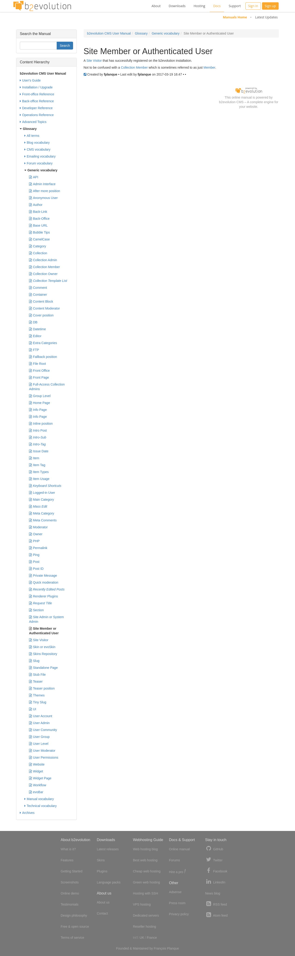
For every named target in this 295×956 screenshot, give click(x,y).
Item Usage (39, 479)
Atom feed (216, 914)
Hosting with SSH (145, 893)
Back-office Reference (37, 101)
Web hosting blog (145, 849)
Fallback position (43, 356)
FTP (34, 350)
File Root (37, 363)
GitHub (214, 848)
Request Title (40, 603)
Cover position (41, 315)
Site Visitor (94, 60)
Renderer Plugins (43, 596)
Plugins (102, 871)
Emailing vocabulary (40, 156)
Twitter (214, 859)
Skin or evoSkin (42, 647)
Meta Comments (43, 520)
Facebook (216, 870)
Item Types (39, 472)
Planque (173, 948)
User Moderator (42, 750)
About (156, 6)
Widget (36, 771)
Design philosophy (74, 915)
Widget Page (40, 778)
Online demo (70, 893)
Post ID (36, 568)
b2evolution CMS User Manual (109, 33)
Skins (101, 860)
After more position (44, 191)
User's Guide (30, 80)
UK (142, 937)
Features (67, 860)
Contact (102, 913)
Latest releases (108, 849)
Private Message (43, 575)
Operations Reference (37, 115)
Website (36, 764)
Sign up (270, 6)
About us (103, 902)
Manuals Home (235, 17)
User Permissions (43, 757)
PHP (34, 541)
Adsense (175, 892)
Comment (38, 287)
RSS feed (216, 903)
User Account (40, 716)
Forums (174, 860)
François (160, 948)
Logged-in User (42, 492)
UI (32, 709)
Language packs (109, 882)
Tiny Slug (37, 702)
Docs (217, 6)
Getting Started (71, 871)
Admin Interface (42, 184)
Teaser (36, 681)
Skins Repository (43, 654)
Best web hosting (145, 860)
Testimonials (69, 904)
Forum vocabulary (38, 163)
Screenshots (70, 882)
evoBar (36, 792)
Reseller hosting (144, 926)
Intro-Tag (37, 444)
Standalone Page (43, 667)
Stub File (37, 674)
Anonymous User (43, 198)
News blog (212, 893)
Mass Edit (38, 506)
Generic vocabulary (166, 33)
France (152, 937)
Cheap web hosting (147, 871)
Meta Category (41, 513)
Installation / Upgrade (36, 87)
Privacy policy (179, 914)
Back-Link (38, 211)
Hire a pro (177, 871)
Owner (35, 534)
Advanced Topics (33, 122)
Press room (177, 903)
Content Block (41, 301)
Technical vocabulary (40, 806)
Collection (38, 253)
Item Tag (37, 465)
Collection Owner (43, 274)
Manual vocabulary (39, 799)
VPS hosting (142, 904)
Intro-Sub (37, 437)
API (33, 177)
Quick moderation (43, 582)
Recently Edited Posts (47, 589)
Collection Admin (43, 260)
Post (34, 561)
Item (34, 458)
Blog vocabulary (37, 142)
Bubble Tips (39, 232)
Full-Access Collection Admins (47, 386)
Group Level (39, 396)
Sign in (253, 6)
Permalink (38, 548)
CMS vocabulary (37, 149)
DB (33, 322)
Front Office (39, 370)
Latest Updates (266, 17)
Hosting (199, 6)
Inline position (41, 423)
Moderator (38, 527)
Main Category (41, 499)
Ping (34, 555)
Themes (37, 695)
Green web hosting (146, 882)
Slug (34, 660)
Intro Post (38, 430)
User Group (39, 736)
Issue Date (38, 451)
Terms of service (72, 937)
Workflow (37, 785)
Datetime (37, 329)
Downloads (177, 6)
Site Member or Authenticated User (44, 630)
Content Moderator (44, 308)
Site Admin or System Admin (46, 619)
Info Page (38, 409)
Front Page (39, 377)
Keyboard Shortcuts (45, 485)
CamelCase (39, 239)
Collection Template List (48, 280)
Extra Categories (43, 343)
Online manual (179, 849)
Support (235, 6)
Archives (27, 812)
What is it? (68, 849)
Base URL (38, 225)
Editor (35, 336)
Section (36, 610)
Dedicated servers (146, 915)
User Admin (39, 723)
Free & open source (75, 926)
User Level (38, 743)
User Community (43, 730)
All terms (31, 135)
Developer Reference (36, 108)
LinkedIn (215, 881)
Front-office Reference (37, 94)
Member (209, 67)
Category (37, 246)
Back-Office (39, 218)
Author (35, 204)
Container (38, 294)
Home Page (39, 403)
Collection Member (134, 67)
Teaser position (42, 688)
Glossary (141, 33)
